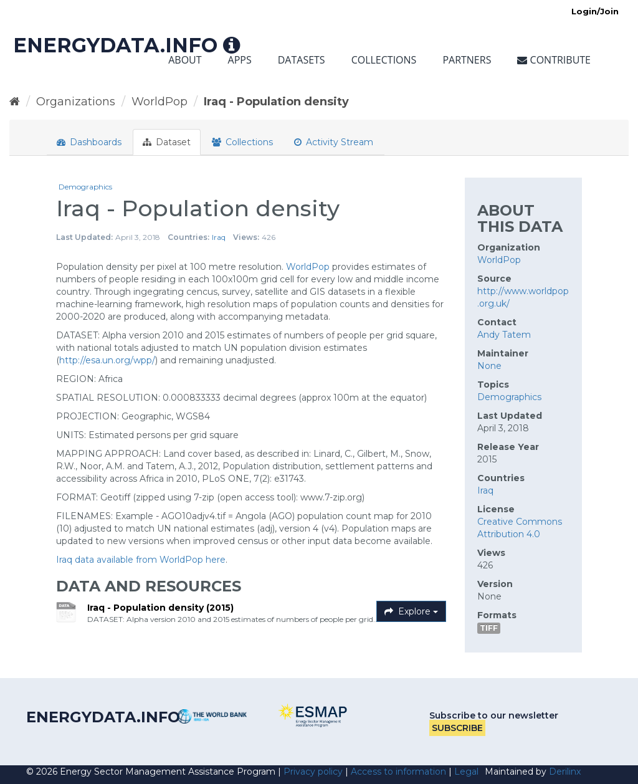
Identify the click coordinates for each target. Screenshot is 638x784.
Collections (384, 60)
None (489, 365)
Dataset (167, 142)
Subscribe (457, 728)
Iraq (219, 237)
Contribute (554, 60)
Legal (466, 771)
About (184, 60)
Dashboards (89, 142)
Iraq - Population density (276, 101)
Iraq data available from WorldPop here (141, 559)
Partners (466, 60)
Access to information (398, 771)
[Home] (14, 101)
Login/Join (595, 11)
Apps (240, 60)
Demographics (85, 186)
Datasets (301, 60)
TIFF (489, 628)
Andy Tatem (504, 334)
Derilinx (565, 771)
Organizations (75, 101)
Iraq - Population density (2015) (160, 607)
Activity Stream (333, 142)
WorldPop (159, 101)
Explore (411, 611)
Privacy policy (313, 771)
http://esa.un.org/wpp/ (107, 360)
